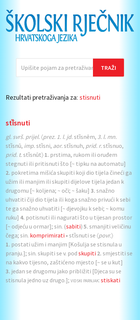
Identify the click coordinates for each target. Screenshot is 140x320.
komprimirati (47, 235)
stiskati (110, 280)
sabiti (73, 226)
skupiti (87, 253)
